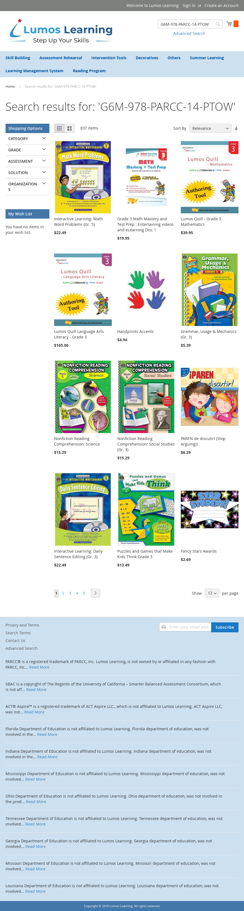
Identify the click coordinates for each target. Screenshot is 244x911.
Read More (39, 667)
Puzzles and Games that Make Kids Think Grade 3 (145, 553)
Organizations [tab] (22, 186)
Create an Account (221, 5)
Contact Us (15, 640)
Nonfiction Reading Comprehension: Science (77, 441)
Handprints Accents (135, 331)
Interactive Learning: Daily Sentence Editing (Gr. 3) (78, 553)
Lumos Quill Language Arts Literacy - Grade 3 (79, 334)
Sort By (179, 128)
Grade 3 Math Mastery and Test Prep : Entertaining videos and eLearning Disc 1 (145, 224)
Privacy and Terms (22, 625)
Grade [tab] (14, 149)
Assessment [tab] (20, 161)
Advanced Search (189, 33)
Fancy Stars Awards (199, 551)
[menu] (122, 64)
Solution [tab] (18, 172)
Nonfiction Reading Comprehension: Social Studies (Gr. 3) (146, 444)
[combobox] (190, 24)
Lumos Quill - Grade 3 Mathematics (201, 221)
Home (11, 86)
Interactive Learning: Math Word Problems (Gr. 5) (78, 221)
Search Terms (18, 632)
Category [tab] (18, 138)
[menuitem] (17, 57)
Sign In (189, 5)
